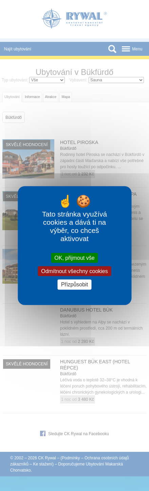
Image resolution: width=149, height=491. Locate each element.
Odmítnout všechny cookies (74, 271)
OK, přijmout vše (74, 258)
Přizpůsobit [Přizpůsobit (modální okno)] (74, 284)
